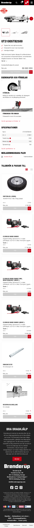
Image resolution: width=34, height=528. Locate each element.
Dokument (24, 525)
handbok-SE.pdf (8, 156)
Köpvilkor (8, 516)
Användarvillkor (12, 520)
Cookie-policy (22, 520)
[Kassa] (26, 2)
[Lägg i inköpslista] (31, 72)
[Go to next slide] (31, 18)
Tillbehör (31, 525)
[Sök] (16, 2)
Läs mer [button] (17, 459)
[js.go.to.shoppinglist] (21, 2)
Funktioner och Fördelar (6, 525)
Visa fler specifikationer (7, 148)
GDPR (10, 518)
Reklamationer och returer (20, 516)
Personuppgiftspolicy (19, 518)
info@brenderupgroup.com (17, 482)
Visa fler (4, 242)
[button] (26, 169)
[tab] (5, 32)
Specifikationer (16, 525)
